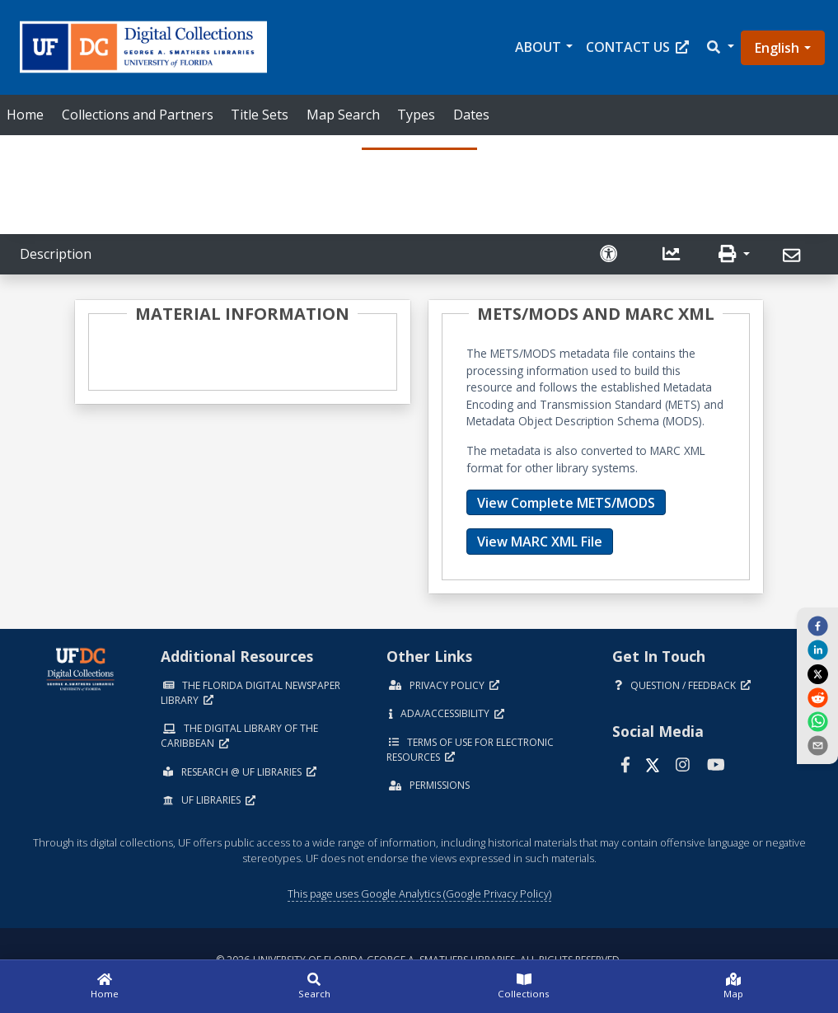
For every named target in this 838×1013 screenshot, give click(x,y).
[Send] (794, 256)
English (777, 48)
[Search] (314, 986)
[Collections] (524, 986)
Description (55, 254)
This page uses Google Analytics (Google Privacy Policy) (419, 893)
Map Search (343, 115)
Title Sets (259, 115)
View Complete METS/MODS (566, 503)
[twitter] (817, 673)
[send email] (817, 745)
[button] (719, 47)
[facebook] (817, 624)
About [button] (538, 47)
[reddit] (817, 697)
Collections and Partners (137, 115)
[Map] (733, 986)
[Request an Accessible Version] (610, 254)
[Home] (104, 986)
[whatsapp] (817, 721)
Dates (471, 115)
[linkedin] (817, 649)
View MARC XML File (539, 541)
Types (416, 115)
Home (25, 115)
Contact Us (637, 47)
